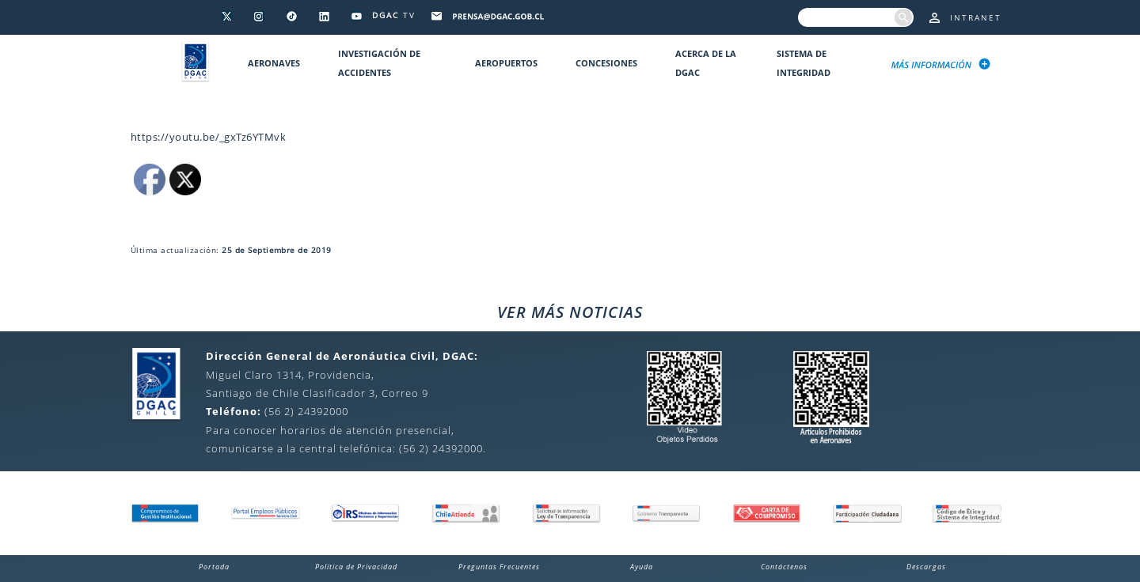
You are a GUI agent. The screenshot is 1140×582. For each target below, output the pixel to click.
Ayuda (641, 566)
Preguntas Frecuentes (499, 566)
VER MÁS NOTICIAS (570, 312)
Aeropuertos (506, 63)
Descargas (926, 566)
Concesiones (606, 63)
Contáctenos (784, 566)
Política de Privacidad (356, 566)
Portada (214, 566)
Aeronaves (274, 63)
